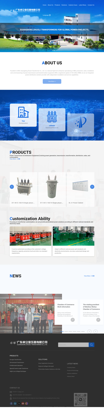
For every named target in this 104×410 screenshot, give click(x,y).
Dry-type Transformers (15, 379)
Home (44, 5)
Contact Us (91, 5)
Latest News (82, 5)
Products (57, 5)
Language (47, 15)
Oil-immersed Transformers (17, 382)
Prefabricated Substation (16, 385)
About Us (50, 5)
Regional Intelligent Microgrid (46, 382)
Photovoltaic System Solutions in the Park (49, 385)
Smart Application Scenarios (45, 379)
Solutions (64, 5)
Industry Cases (73, 5)
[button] (50, 50)
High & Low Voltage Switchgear (18, 391)
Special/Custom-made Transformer (19, 388)
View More (15, 169)
